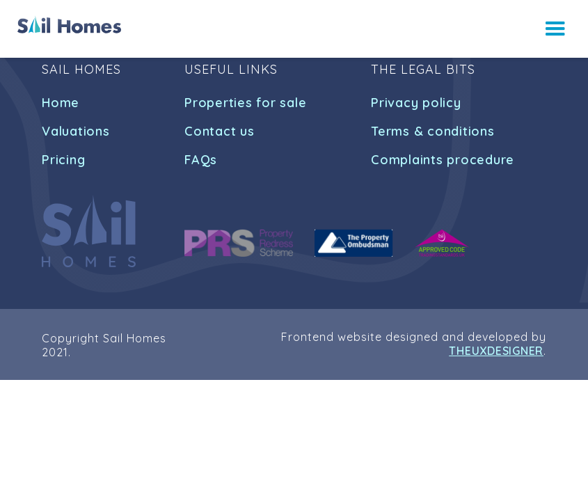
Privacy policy (416, 103)
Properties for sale (245, 103)
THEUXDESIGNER (496, 351)
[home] (69, 24)
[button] (555, 29)
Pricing (63, 160)
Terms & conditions (433, 131)
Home (60, 103)
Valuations (76, 131)
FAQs (200, 160)
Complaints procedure (442, 160)
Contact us (219, 131)
